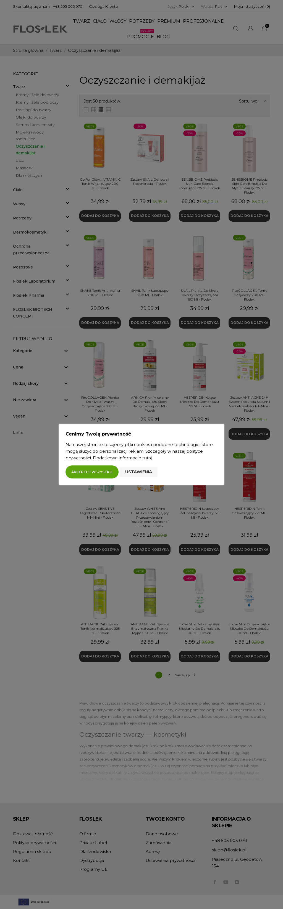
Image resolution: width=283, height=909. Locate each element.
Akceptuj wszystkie (92, 472)
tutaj (147, 457)
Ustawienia (138, 471)
